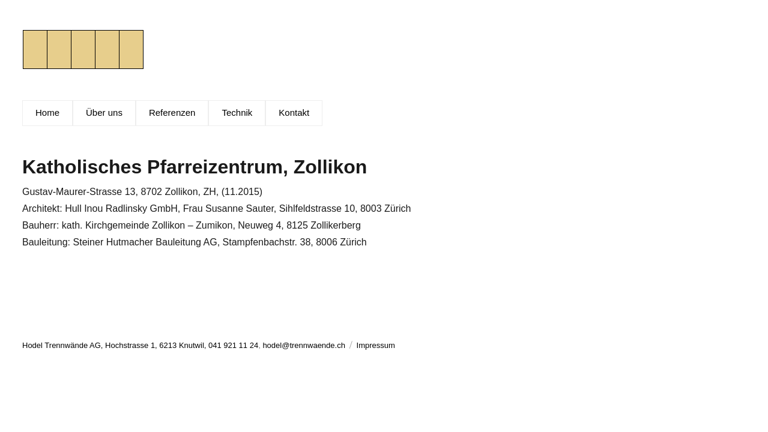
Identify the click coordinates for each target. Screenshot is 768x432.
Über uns (104, 112)
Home (47, 112)
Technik (237, 112)
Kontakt (294, 112)
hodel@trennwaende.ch (303, 345)
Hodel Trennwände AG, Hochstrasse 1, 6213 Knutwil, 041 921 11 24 (140, 345)
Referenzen (172, 112)
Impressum (376, 345)
